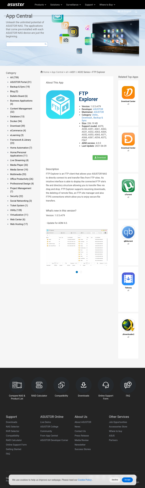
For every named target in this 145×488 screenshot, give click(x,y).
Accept (127, 480)
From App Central (49, 435)
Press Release (82, 435)
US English (124, 11)
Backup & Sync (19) (20, 86)
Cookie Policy (85, 480)
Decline (115, 480)
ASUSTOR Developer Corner (54, 440)
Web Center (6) (17, 219)
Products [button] (41, 4)
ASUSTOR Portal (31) (20, 82)
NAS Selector (12, 426)
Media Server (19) (19, 169)
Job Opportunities (118, 422)
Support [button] (90, 4)
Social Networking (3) (21, 201)
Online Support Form (16, 444)
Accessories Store (118, 426)
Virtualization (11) (19, 214)
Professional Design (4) (22, 183)
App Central (57, 72)
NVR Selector (12, 431)
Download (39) (17, 126)
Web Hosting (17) (19, 224)
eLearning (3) (17, 135)
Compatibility (12, 435)
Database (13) (17, 116)
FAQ (8, 453)
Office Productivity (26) (21, 179)
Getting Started (13, 449)
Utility (95, 115)
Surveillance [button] (73, 4)
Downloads (11, 422)
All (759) (14, 77)
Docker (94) (16, 121)
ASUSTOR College (49, 426)
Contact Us (80, 431)
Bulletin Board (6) (19, 96)
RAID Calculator (14, 440)
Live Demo (45, 422)
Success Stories (83, 449)
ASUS (112, 435)
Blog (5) (14, 91)
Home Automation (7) (21, 147)
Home (44, 72)
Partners (113, 440)
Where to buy (115, 431)
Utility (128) (16, 210)
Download (87, 117)
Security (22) (16, 196)
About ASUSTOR (83, 422)
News (77, 426)
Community (46, 431)
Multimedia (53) (18, 174)
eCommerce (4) (18, 130)
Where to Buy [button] (107, 4)
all (67, 72)
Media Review (82, 440)
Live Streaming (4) (19, 160)
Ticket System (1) (19, 205)
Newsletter (80, 444)
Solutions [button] (56, 4)
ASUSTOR (98, 109)
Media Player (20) (19, 165)
